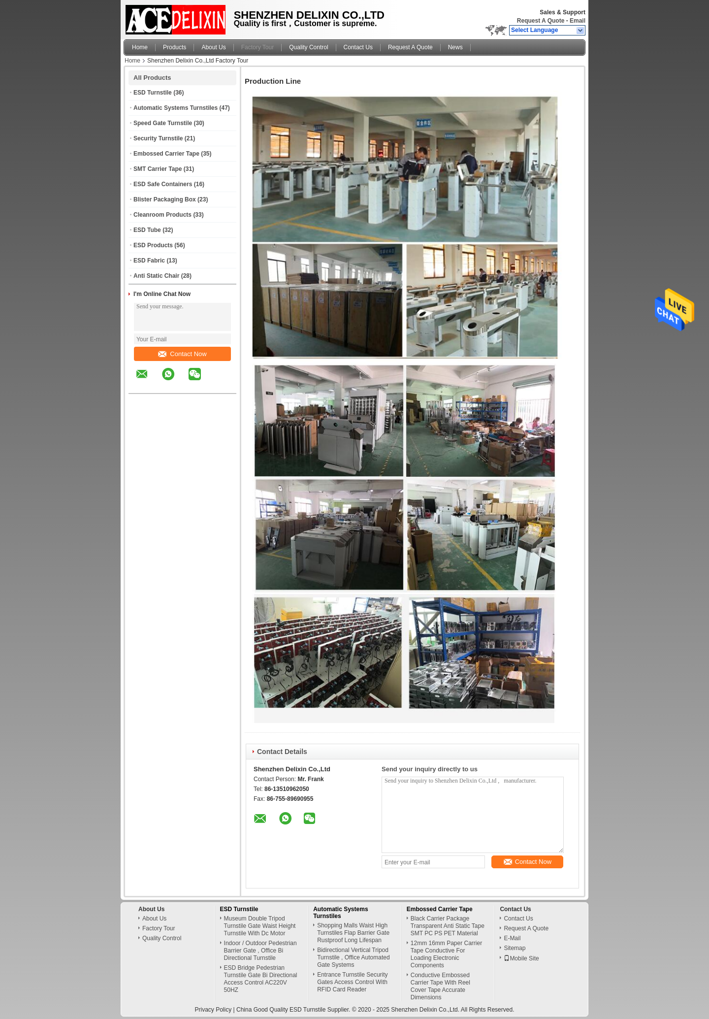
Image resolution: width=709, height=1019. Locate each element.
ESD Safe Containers (162, 184)
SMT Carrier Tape (157, 168)
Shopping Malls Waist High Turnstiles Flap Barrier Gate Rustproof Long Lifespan (353, 933)
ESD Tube (147, 230)
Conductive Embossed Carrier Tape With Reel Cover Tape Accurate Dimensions (440, 986)
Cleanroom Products (162, 214)
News (455, 47)
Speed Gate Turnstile (162, 123)
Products (174, 47)
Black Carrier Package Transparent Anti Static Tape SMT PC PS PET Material (447, 926)
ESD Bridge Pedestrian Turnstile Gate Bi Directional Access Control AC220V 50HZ (260, 978)
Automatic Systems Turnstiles (175, 107)
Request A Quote (540, 20)
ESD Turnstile (152, 92)
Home (140, 47)
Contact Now (182, 354)
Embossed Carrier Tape (166, 153)
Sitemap (514, 948)
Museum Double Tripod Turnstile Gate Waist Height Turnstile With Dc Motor (260, 926)
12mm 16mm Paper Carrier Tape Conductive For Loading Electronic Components (446, 954)
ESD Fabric (149, 260)
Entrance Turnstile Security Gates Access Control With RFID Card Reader (352, 982)
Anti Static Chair (156, 275)
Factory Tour (257, 47)
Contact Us (358, 47)
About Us (213, 47)
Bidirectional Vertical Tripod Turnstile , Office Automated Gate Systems (353, 957)
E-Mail (512, 938)
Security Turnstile (158, 138)
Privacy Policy (213, 1009)
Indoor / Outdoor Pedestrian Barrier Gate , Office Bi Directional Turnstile (260, 950)
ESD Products (153, 245)
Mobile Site (521, 958)
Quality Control (308, 47)
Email (577, 20)
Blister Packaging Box (164, 199)
